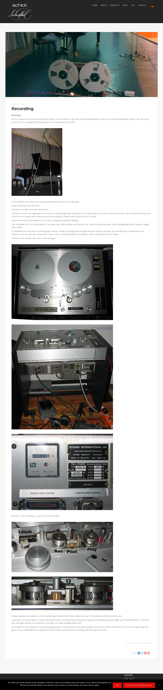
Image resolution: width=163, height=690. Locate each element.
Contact (142, 5)
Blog (125, 5)
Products (114, 5)
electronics (145, 643)
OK (117, 685)
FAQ (133, 5)
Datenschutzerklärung (139, 685)
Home (94, 5)
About (104, 5)
